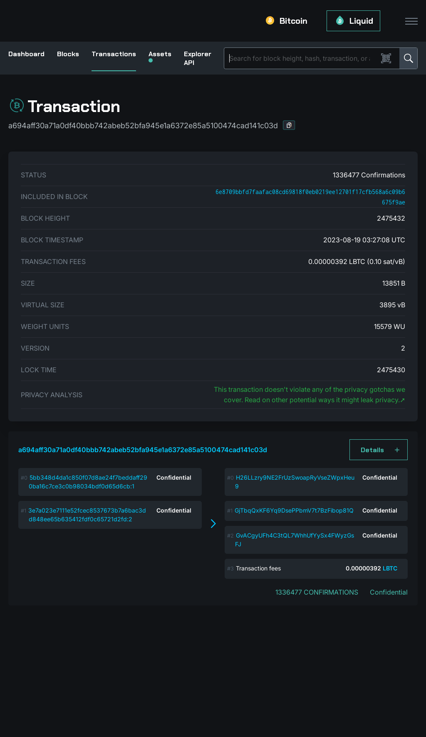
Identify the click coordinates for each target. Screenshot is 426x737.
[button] (289, 125)
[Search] (302, 58)
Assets (160, 56)
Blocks (68, 54)
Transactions (114, 54)
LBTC (390, 568)
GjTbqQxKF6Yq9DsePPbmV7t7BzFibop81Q (294, 510)
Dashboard (26, 54)
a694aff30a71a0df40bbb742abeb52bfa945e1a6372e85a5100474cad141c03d (142, 450)
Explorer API (197, 58)
